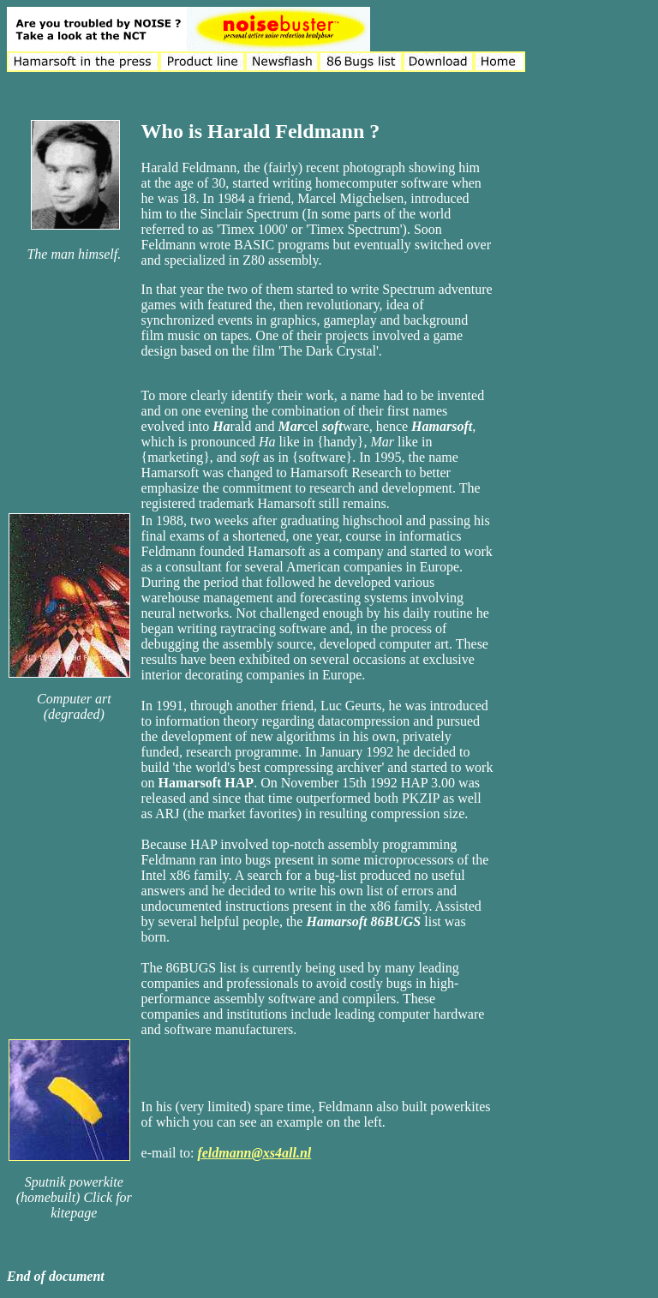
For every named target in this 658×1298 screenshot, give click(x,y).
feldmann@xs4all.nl (254, 1152)
